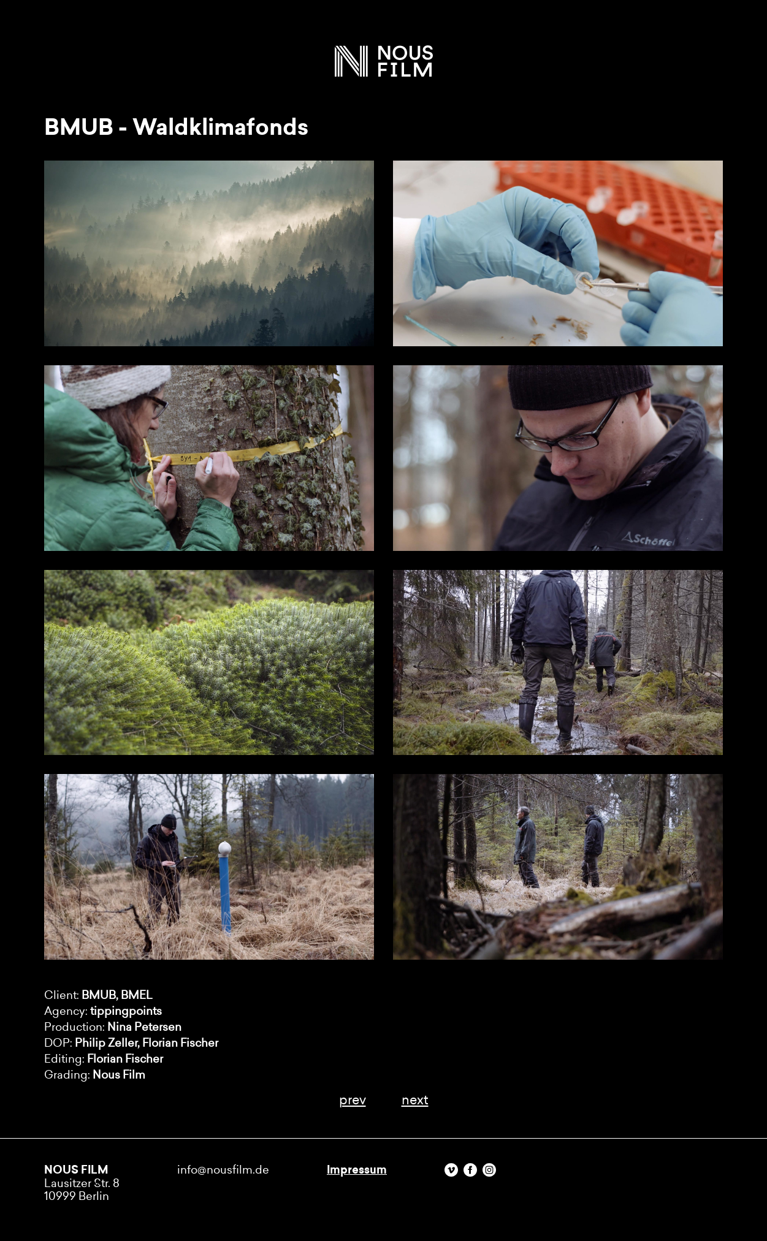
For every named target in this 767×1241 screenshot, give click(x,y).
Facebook (470, 1170)
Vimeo (451, 1170)
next (415, 1100)
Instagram (489, 1170)
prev (352, 1100)
